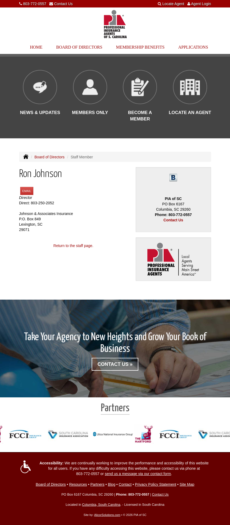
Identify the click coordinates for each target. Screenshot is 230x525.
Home (36, 47)
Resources (78, 484)
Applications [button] (193, 47)
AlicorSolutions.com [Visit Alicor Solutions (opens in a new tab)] (107, 514)
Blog (111, 484)
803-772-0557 (34, 4)
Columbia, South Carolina (101, 505)
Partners (97, 484)
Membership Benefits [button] (140, 47)
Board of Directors (49, 157)
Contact (125, 484)
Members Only (90, 112)
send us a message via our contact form (138, 474)
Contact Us (63, 4)
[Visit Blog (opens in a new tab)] (173, 177)
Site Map (187, 484)
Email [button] (26, 191)
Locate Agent (173, 4)
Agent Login (201, 4)
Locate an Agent (190, 112)
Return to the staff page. (73, 246)
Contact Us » (115, 364)
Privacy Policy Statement (155, 484)
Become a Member (140, 116)
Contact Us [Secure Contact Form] (173, 220)
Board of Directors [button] (79, 47)
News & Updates (40, 112)
